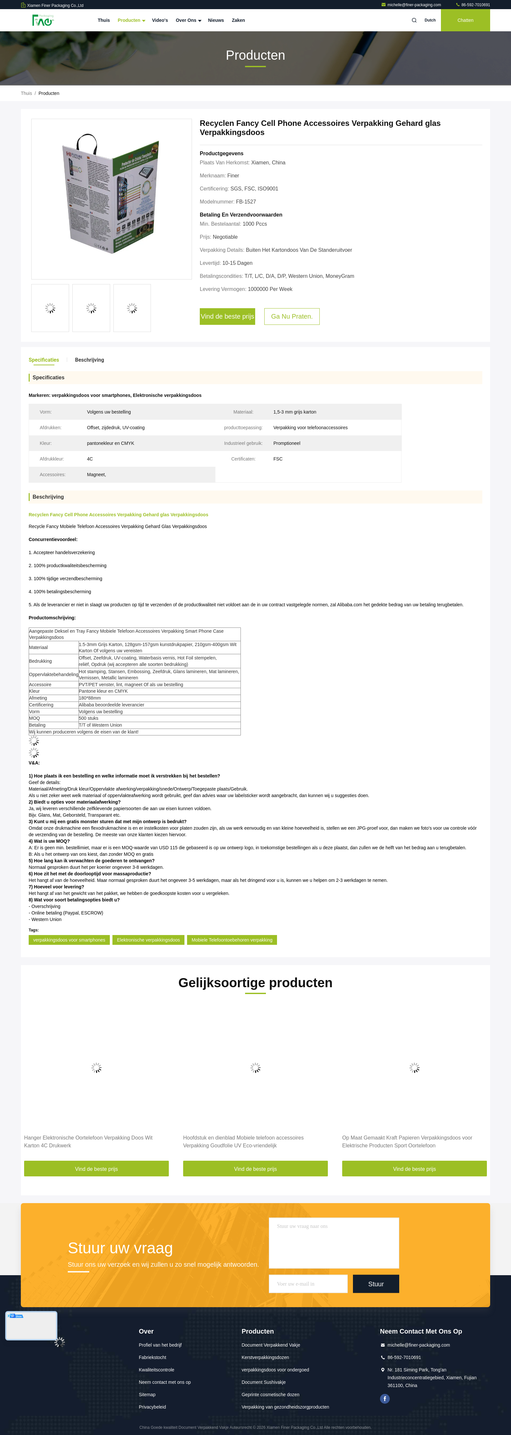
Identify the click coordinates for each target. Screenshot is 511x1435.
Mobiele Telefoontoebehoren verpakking (232, 940)
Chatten (466, 20)
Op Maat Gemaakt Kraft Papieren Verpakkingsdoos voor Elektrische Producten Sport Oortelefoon (407, 1141)
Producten (131, 20)
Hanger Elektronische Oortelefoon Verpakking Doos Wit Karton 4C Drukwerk (88, 1141)
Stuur (376, 1283)
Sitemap (147, 1394)
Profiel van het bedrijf (160, 1345)
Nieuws (216, 20)
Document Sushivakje (263, 1382)
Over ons (188, 20)
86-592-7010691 (472, 5)
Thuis (104, 20)
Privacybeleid (152, 1407)
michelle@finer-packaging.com (411, 5)
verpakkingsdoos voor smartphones (69, 940)
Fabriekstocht (152, 1357)
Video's (160, 20)
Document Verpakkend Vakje (270, 1345)
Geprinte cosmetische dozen (270, 1394)
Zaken (238, 20)
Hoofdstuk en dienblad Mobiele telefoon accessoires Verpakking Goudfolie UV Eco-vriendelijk (243, 1141)
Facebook (385, 1399)
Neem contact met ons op (165, 1382)
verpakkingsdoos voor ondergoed (275, 1369)
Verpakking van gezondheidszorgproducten (285, 1407)
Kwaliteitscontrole (156, 1369)
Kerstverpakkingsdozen (265, 1357)
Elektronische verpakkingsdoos (148, 940)
